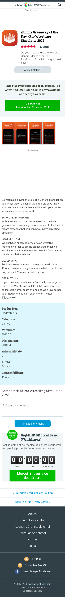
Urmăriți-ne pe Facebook (36, 571)
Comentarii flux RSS (36, 565)
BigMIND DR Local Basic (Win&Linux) (39, 437)
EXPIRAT (32, 69)
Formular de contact (32, 533)
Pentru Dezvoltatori (32, 520)
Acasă (32, 514)
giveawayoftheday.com (39, 584)
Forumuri (32, 539)
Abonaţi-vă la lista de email (32, 526)
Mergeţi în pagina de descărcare (32, 475)
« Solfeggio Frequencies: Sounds (32, 493)
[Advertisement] (32, 20)
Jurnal (32, 546)
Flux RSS (36, 559)
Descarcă (32, 105)
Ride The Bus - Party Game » (32, 502)
